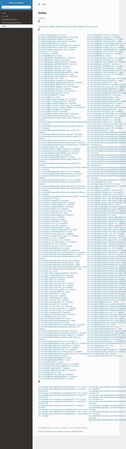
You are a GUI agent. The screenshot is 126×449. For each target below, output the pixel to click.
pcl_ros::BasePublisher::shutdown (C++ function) (56, 91)
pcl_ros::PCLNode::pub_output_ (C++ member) (105, 111)
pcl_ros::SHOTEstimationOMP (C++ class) (103, 327)
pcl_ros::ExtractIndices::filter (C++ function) (54, 155)
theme (60, 431)
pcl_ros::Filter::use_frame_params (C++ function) (56, 314)
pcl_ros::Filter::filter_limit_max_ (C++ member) (55, 285)
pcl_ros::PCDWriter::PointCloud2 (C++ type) (104, 68)
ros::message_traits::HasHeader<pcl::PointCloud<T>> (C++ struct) (63, 410)
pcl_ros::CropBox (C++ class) (49, 97)
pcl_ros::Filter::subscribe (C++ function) (53, 304)
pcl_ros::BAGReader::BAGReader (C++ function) (56, 58)
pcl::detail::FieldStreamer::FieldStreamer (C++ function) (59, 45)
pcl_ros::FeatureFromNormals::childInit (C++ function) (58, 250)
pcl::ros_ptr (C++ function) (48, 54)
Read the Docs (77, 431)
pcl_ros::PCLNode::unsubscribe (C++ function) (104, 126)
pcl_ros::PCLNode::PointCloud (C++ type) (103, 97)
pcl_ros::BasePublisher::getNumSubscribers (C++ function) (60, 83)
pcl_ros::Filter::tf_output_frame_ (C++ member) (56, 310)
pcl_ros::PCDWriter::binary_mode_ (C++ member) (106, 58)
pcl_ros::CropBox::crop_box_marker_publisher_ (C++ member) (61, 107)
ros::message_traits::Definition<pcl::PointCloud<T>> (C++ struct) (62, 393)
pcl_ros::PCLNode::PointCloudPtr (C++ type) (104, 103)
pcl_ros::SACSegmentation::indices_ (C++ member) (106, 223)
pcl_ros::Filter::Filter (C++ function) (51, 279)
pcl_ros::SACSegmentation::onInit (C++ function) (105, 236)
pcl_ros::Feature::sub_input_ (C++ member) (54, 240)
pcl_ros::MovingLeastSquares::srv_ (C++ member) (56, 341)
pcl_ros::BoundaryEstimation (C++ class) (53, 93)
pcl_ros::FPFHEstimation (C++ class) (52, 316)
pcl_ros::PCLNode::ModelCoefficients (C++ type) (105, 89)
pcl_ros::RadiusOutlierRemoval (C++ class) (103, 205)
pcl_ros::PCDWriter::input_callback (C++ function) (106, 62)
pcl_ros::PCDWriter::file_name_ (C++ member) (104, 60)
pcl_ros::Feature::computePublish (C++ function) (56, 203)
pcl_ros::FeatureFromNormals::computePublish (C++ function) (61, 252)
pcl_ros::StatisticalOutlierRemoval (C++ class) (104, 329)
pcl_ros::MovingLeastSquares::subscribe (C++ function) (59, 345)
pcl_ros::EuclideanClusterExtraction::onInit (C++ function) (60, 134)
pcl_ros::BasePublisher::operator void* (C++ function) (58, 87)
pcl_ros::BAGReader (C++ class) (50, 56)
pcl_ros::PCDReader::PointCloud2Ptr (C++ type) (105, 45)
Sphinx (48, 431)
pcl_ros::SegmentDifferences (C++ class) (102, 302)
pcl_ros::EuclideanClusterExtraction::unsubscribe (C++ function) (62, 145)
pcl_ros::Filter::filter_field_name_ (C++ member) (56, 283)
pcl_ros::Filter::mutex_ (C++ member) (52, 296)
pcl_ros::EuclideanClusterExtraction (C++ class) (56, 116)
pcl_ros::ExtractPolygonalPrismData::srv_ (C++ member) (59, 180)
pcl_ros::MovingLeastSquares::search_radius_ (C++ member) (60, 335)
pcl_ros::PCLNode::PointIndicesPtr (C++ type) (104, 109)
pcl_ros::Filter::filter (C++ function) (51, 281)
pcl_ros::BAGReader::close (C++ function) (54, 60)
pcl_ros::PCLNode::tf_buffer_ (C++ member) (103, 120)
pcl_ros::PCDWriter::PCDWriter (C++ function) (105, 66)
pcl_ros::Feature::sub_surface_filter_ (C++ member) (57, 242)
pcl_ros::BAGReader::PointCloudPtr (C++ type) (56, 74)
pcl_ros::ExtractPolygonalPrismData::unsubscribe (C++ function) (62, 196)
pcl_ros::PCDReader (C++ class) (50, 372)
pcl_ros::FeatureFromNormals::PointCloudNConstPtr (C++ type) (62, 267)
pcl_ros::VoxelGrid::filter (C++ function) (102, 354)
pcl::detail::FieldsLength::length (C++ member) (55, 39)
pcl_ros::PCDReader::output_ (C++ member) (103, 37)
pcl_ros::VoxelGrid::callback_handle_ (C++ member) (106, 349)
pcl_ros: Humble (17, 3)
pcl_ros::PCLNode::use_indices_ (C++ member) (104, 128)
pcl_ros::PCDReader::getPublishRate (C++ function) (57, 376)
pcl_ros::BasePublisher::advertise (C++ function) (56, 80)
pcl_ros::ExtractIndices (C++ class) (51, 147)
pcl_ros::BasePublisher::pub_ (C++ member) (54, 89)
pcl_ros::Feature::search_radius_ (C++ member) (55, 234)
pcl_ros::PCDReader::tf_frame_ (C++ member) (104, 54)
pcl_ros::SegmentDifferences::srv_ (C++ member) (105, 312)
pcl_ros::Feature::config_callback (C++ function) (56, 205)
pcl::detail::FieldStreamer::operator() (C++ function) (57, 47)
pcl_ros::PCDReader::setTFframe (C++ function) (105, 51)
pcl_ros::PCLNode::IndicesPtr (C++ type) (102, 83)
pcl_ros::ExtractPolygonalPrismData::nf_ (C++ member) (59, 171)
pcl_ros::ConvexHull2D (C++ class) (51, 95)
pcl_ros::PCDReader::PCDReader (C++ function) (105, 39)
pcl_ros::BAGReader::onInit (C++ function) (54, 66)
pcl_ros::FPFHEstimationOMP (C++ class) (54, 318)
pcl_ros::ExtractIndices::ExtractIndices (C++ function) (58, 153)
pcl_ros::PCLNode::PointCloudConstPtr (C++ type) (106, 101)
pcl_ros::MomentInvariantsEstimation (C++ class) (56, 320)
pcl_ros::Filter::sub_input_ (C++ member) (53, 300)
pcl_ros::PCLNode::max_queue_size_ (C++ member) (106, 87)
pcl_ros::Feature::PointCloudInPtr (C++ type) (55, 232)
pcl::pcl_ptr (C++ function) (48, 51)
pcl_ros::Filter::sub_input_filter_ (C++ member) (55, 302)
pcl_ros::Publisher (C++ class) (98, 188)
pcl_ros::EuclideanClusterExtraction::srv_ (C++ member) (59, 140)
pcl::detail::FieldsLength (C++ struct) (52, 35)
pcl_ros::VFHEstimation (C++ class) (100, 345)
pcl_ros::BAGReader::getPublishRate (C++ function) (57, 64)
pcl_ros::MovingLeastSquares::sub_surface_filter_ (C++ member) (62, 343)
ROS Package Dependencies (11, 23)
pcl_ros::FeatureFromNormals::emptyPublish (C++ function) (60, 254)
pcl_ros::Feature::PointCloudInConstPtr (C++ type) (57, 229)
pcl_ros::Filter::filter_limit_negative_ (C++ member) (57, 289)
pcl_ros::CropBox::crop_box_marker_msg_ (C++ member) (59, 105)
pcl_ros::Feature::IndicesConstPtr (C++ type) (55, 211)
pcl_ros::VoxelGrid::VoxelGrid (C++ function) (104, 356)
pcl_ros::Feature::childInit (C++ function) (53, 200)
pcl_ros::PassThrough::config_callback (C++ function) (58, 366)
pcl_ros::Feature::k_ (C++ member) (51, 217)
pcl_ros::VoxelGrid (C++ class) (98, 347)
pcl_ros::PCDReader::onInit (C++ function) (103, 35)
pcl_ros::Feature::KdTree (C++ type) (51, 219)
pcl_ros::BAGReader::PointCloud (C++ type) (54, 70)
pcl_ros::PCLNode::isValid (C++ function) (102, 85)
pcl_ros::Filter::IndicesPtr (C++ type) (51, 294)
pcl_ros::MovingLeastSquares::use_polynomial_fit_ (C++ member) (62, 354)
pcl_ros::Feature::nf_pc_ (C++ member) (52, 223)
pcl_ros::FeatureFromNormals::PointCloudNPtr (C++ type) (60, 269)
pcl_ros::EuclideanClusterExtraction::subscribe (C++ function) (61, 143)
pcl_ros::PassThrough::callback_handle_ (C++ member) (58, 364)
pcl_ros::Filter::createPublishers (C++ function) (56, 277)
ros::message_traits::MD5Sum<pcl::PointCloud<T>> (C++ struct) (62, 412)
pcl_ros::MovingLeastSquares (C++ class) (53, 323)
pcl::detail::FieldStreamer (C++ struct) (52, 43)
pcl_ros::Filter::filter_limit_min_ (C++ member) (55, 287)
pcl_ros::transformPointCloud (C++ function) (104, 341)
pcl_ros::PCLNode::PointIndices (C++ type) (103, 105)
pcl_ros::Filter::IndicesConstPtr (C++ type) (54, 292)
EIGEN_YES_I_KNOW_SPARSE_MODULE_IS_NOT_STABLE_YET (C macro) (66, 27)
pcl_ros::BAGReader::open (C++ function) (53, 68)
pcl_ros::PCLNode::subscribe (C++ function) (103, 118)
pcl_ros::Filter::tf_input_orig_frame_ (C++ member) (57, 308)
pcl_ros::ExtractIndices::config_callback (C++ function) (58, 151)
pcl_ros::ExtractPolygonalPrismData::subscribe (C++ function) (61, 186)
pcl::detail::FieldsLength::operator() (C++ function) (57, 41)
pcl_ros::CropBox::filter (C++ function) (52, 111)
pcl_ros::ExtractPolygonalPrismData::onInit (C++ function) (60, 174)
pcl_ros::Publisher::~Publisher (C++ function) (104, 194)
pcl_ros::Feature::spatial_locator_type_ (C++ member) (58, 236)
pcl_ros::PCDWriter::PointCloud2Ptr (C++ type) (105, 72)
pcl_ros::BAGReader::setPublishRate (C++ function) (57, 76)
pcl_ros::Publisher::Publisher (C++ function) (103, 192)
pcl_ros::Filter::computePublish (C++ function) (55, 275)
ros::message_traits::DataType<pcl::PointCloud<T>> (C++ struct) (62, 387)
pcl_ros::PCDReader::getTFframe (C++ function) (56, 378)
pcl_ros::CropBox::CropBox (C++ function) (54, 109)
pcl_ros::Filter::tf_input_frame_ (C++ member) (55, 306)
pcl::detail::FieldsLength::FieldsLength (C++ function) (58, 37)
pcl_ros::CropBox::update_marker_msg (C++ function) (58, 114)
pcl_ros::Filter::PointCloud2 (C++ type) (52, 298)
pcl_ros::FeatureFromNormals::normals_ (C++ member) (58, 260)
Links (3, 13)
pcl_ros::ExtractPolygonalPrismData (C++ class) (56, 157)
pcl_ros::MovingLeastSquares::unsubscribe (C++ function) (60, 352)
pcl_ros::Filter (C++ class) (47, 271)
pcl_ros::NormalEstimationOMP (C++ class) (54, 358)
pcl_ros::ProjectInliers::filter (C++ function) (103, 184)
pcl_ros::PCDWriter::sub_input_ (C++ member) (104, 74)
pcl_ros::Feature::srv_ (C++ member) (51, 238)
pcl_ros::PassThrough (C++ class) (50, 362)
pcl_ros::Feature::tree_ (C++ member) (52, 244)
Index (4, 26)
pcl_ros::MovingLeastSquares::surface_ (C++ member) (58, 347)
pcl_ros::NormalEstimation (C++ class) (52, 356)
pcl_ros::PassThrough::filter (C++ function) (54, 368)
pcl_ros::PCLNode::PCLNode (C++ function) (103, 95)
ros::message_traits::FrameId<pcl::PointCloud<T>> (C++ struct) (62, 399)
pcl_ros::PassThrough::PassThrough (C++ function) (57, 370)
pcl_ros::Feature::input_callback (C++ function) (56, 215)
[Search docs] (16, 7)
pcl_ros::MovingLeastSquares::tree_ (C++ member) (57, 349)
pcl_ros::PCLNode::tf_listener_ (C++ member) (104, 122)
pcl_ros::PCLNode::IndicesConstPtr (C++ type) (104, 80)
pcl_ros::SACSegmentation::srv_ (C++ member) (105, 248)
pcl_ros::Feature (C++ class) (48, 198)
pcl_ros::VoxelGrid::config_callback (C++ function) (106, 352)
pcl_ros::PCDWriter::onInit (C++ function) (103, 64)
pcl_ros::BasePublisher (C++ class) (51, 78)
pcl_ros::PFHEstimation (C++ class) (100, 130)
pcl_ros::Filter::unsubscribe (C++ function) (54, 312)
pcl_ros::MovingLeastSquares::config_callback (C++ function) (61, 325)
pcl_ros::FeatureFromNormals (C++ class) (53, 248)
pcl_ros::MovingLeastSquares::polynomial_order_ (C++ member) (62, 333)
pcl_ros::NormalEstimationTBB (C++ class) (54, 360)
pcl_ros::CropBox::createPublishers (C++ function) (57, 103)
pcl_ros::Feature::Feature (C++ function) (53, 209)
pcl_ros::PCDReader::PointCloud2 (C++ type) (104, 41)
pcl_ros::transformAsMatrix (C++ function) (103, 339)
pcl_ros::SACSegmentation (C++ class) (101, 215)
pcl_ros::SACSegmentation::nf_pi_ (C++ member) (105, 234)
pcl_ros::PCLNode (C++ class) (98, 76)
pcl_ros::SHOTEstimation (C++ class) (101, 325)
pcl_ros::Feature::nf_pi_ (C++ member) (52, 225)
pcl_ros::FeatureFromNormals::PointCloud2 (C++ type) (58, 263)
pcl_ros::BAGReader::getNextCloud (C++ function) (57, 62)
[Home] (39, 4)
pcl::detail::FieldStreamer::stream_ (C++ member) (56, 49)
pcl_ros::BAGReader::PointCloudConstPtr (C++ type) (58, 72)
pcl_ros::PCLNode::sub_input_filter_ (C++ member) (106, 116)
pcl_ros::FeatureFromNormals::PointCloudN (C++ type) (59, 265)
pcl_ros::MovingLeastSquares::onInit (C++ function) (57, 331)
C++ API (4, 16)
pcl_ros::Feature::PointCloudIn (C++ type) (54, 227)
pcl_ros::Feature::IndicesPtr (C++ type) (52, 213)
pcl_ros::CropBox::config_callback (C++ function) (56, 101)
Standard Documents (9, 20)
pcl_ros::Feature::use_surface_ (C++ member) (55, 246)
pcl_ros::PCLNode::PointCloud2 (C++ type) (103, 99)
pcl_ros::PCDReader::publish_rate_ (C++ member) (105, 47)
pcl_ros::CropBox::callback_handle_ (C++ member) (57, 99)
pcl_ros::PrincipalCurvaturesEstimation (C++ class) (106, 180)
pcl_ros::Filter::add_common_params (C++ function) (57, 273)
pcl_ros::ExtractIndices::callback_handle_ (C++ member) (59, 149)
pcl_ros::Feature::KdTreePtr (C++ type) (52, 221)
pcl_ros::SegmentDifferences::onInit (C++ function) (106, 308)
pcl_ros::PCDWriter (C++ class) (99, 56)
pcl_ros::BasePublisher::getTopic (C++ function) (56, 85)
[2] (123, 85)
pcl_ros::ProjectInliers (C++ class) (99, 182)
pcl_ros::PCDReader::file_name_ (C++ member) (55, 374)
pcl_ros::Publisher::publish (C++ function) (103, 190)
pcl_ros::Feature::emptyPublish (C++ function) (55, 207)
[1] (97, 27)
